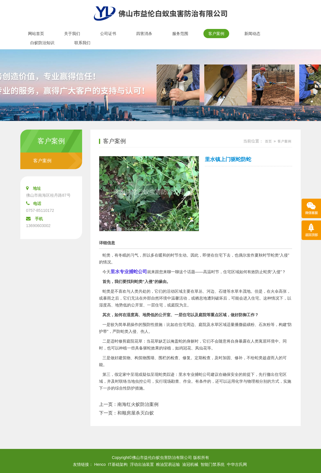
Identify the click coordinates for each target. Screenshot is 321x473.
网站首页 (36, 33)
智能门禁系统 (213, 464)
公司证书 (108, 33)
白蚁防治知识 (42, 42)
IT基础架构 (117, 464)
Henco (100, 464)
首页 (268, 141)
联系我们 (82, 42)
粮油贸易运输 (168, 464)
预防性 (148, 324)
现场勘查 (171, 381)
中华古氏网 (237, 464)
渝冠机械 (190, 464)
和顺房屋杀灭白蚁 (135, 413)
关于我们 (72, 33)
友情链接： (83, 464)
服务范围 (180, 33)
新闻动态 (252, 33)
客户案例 (216, 33)
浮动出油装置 (142, 464)
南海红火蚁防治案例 (137, 404)
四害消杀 (144, 33)
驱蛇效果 (151, 348)
